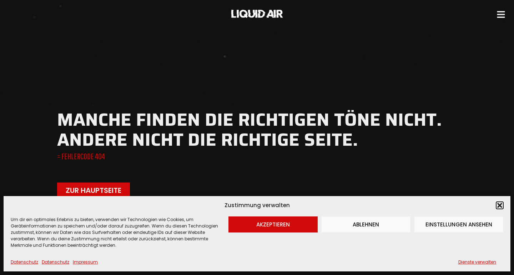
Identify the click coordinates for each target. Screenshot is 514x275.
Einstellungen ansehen (458, 224)
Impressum (85, 262)
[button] (499, 205)
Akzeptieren (273, 224)
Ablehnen (366, 224)
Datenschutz (24, 262)
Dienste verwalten (477, 262)
